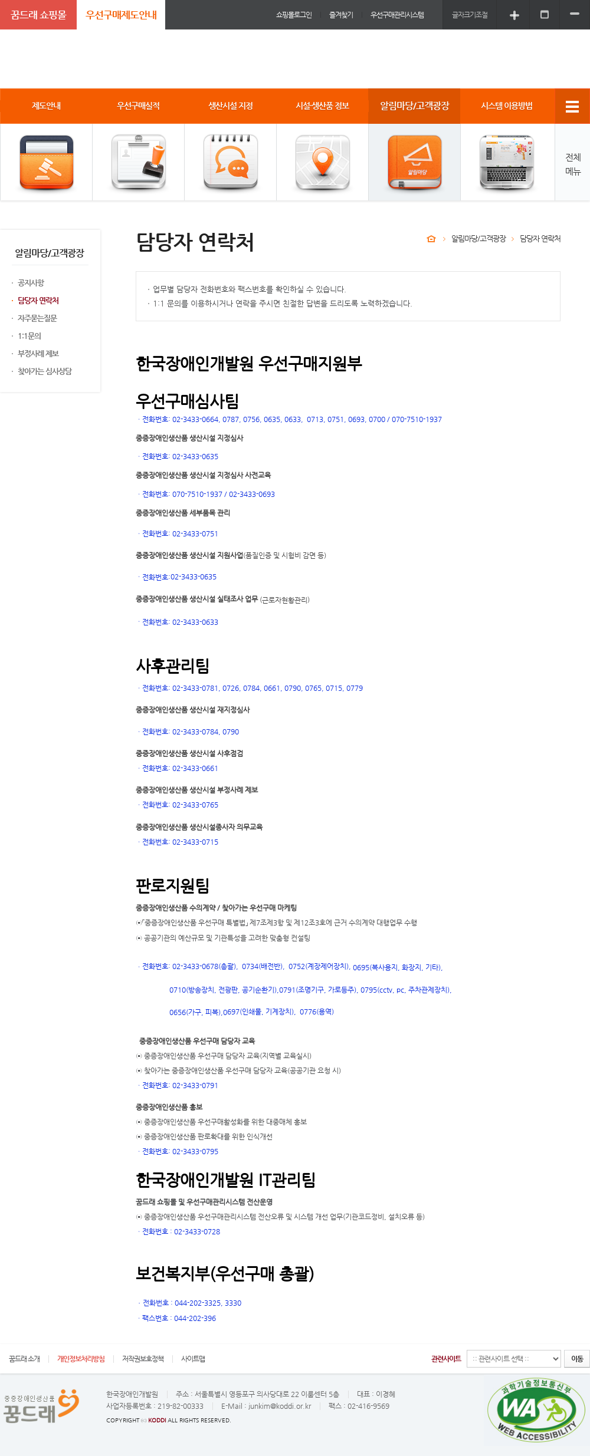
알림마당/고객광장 (478, 238)
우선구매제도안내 (121, 15)
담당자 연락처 (38, 300)
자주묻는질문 (37, 318)
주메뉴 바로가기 (0, 0)
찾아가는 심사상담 (44, 371)
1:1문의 (29, 335)
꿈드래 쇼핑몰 (38, 15)
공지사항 (31, 282)
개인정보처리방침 (80, 1359)
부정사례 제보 (38, 353)
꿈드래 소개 (24, 1359)
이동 (577, 1359)
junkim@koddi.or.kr (279, 1406)
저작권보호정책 (142, 1359)
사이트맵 (193, 1359)
